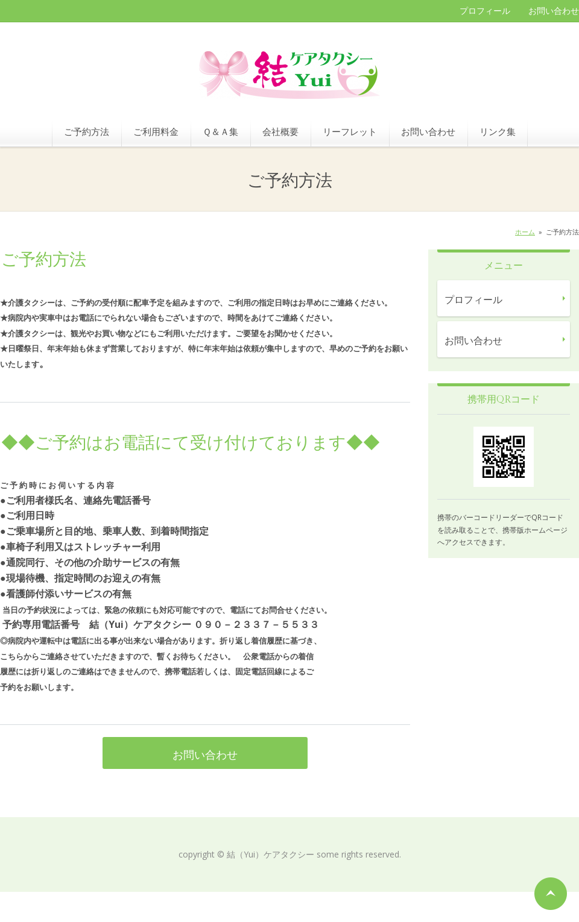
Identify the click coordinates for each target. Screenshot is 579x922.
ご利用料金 (156, 131)
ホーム (525, 231)
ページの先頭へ (550, 893)
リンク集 (497, 131)
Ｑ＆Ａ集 (220, 131)
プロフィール (485, 10)
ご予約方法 (86, 131)
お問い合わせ (553, 10)
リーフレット (350, 131)
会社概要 (280, 131)
